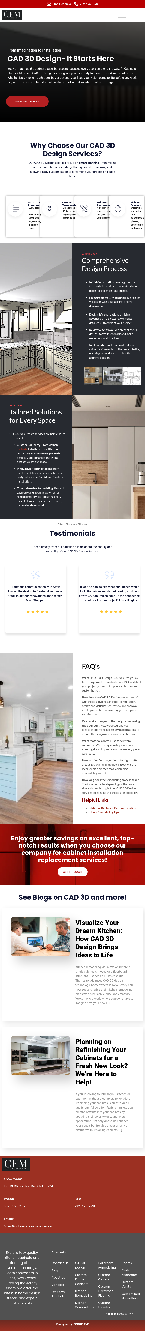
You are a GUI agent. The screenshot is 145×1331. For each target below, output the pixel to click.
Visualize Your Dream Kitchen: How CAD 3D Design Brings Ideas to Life (98, 939)
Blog (55, 1270)
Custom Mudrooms (129, 1272)
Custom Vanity (127, 1284)
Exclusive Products (58, 1294)
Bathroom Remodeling (107, 1265)
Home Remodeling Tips (104, 812)
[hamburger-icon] (122, 15)
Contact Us (60, 1263)
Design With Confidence (27, 101)
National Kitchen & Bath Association (112, 808)
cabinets (22, 449)
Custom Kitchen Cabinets (81, 1279)
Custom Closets (104, 1277)
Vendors (58, 1285)
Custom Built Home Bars (131, 1296)
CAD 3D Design (80, 1265)
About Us (58, 1277)
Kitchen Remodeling (83, 1293)
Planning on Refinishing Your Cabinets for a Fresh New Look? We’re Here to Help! (101, 1062)
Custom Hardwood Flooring (105, 1291)
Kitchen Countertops (84, 1305)
